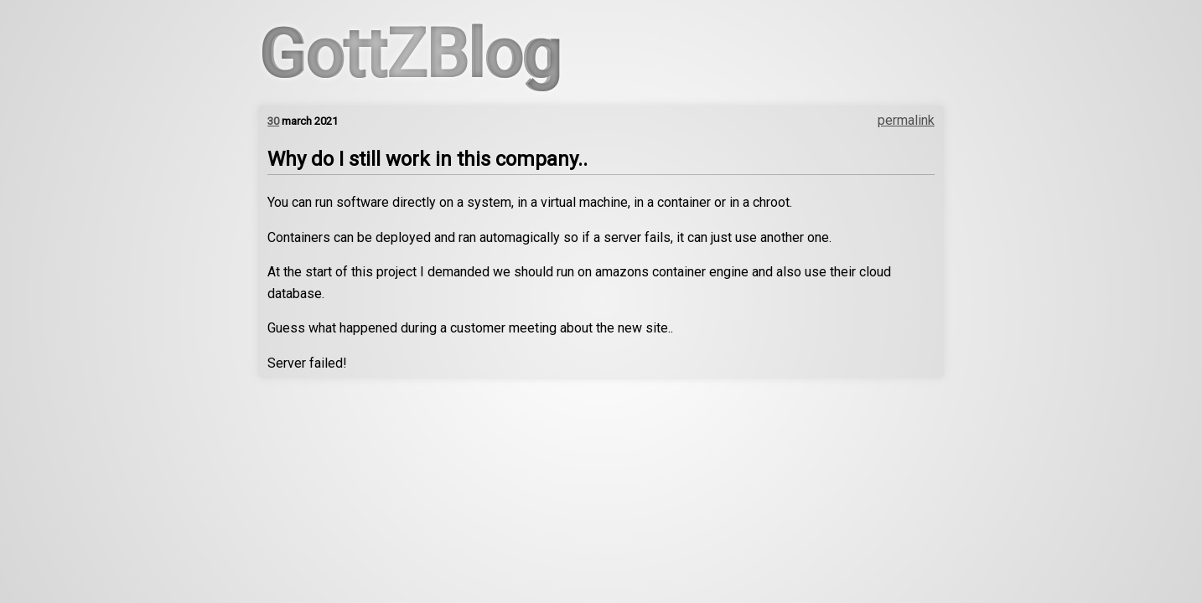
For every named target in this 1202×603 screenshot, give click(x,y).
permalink (906, 120)
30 (273, 121)
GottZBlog (409, 54)
